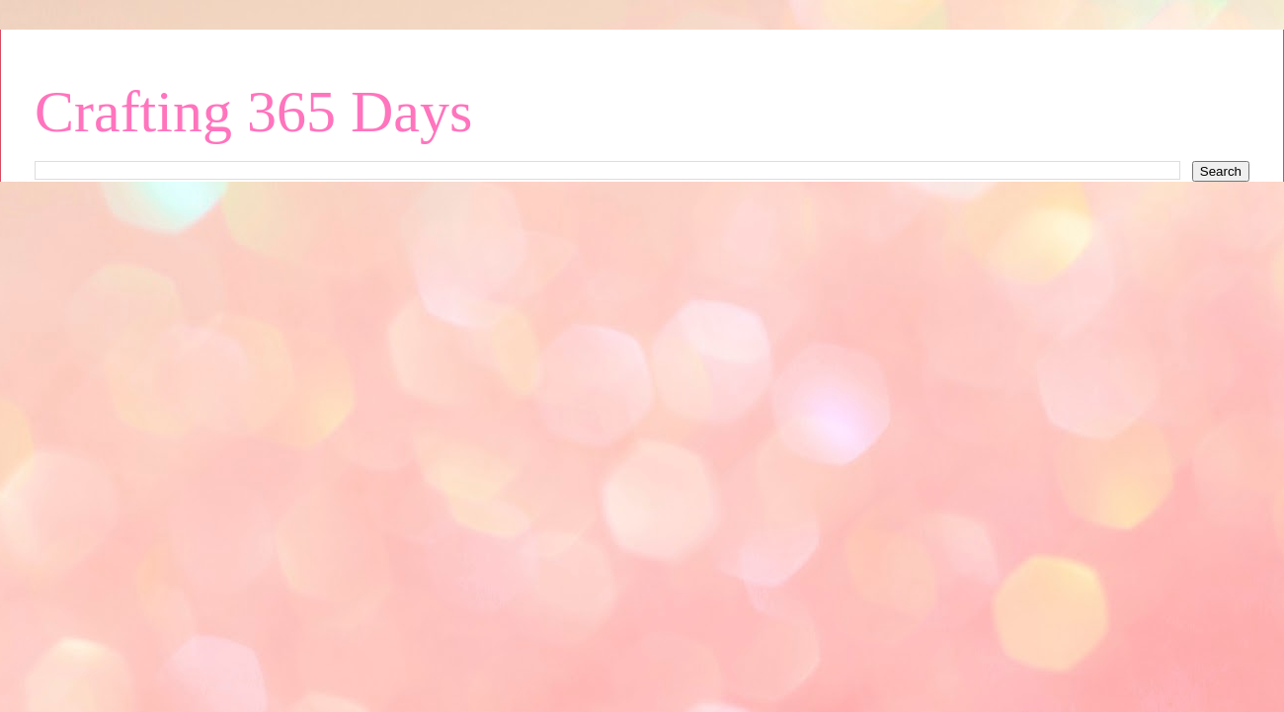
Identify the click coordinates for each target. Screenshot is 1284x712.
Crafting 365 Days (253, 111)
